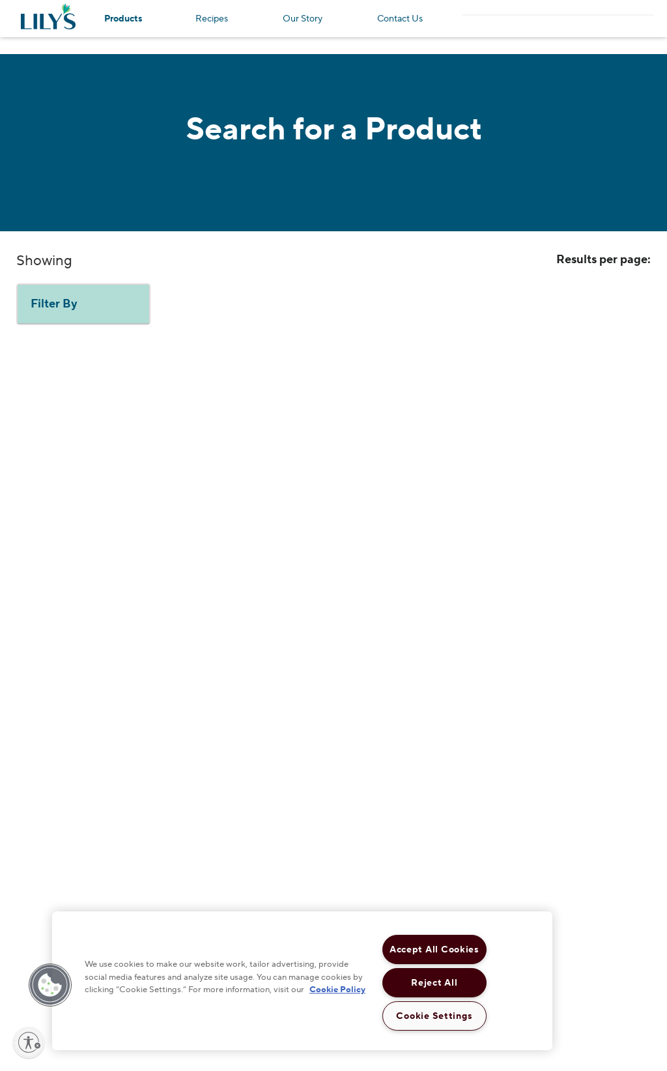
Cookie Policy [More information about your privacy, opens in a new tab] (337, 989)
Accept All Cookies (434, 949)
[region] (302, 980)
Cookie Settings (434, 1016)
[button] (50, 985)
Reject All (434, 983)
